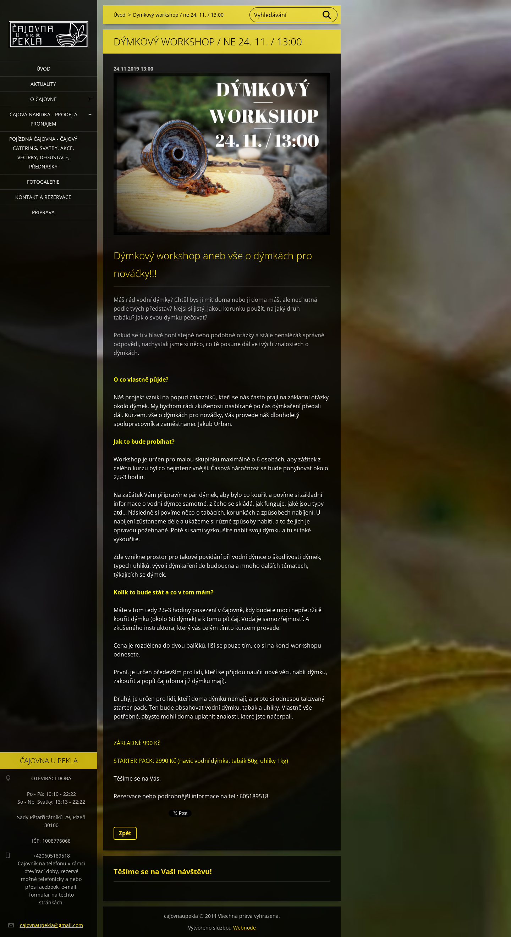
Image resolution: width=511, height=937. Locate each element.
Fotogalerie (43, 181)
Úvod (43, 68)
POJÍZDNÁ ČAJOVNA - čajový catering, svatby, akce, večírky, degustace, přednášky (43, 152)
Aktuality (43, 84)
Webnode (244, 927)
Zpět (125, 833)
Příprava (43, 212)
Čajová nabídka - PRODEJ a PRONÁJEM (43, 119)
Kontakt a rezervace (43, 197)
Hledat (327, 15)
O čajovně (43, 99)
